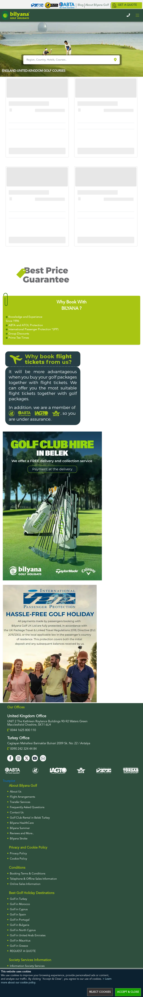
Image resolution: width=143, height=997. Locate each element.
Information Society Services (27, 966)
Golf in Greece (19, 946)
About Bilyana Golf (97, 5)
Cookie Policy (18, 858)
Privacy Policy (18, 853)
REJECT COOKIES (100, 992)
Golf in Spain (18, 914)
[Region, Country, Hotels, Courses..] (68, 59)
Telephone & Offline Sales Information (33, 879)
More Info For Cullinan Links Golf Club (37, 151)
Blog (80, 5)
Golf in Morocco (20, 904)
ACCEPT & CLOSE (128, 992)
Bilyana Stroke (18, 838)
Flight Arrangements (22, 797)
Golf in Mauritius (20, 940)
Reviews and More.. (22, 833)
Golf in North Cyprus (23, 930)
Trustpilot (9, 781)
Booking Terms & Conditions (27, 873)
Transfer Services (20, 802)
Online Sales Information (25, 884)
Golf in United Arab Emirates (27, 935)
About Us (15, 791)
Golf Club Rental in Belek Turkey (30, 818)
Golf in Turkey (18, 899)
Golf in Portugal (20, 920)
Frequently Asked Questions (27, 807)
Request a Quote (23, 951)
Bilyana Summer (20, 828)
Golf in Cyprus (19, 909)
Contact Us (16, 812)
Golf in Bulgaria (19, 925)
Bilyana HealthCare (22, 823)
